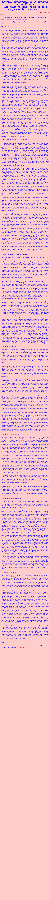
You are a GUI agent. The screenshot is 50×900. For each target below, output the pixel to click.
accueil (22, 647)
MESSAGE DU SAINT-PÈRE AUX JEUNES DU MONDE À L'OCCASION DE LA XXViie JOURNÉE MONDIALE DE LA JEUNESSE (25, 18)
